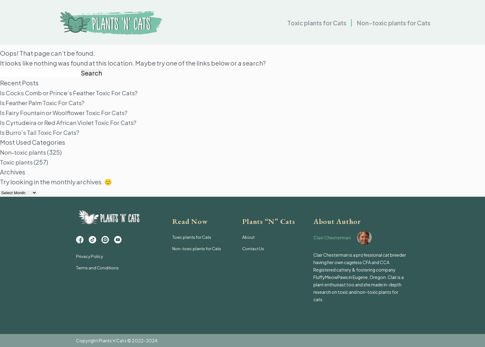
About (248, 237)
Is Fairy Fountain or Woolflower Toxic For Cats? (68, 112)
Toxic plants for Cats (312, 25)
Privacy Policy (90, 260)
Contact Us (253, 248)
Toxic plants (18, 162)
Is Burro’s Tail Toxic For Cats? (42, 132)
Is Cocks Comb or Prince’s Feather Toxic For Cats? (73, 92)
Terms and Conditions (98, 271)
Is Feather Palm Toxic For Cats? (45, 102)
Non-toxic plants (25, 152)
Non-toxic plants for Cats (392, 25)
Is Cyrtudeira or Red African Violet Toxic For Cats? (72, 122)
